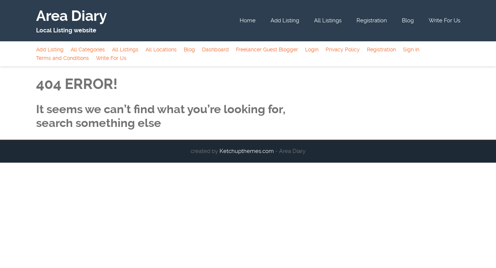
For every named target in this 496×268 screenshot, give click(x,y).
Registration (371, 20)
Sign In (411, 49)
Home (248, 20)
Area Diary (71, 16)
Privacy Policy (343, 49)
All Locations (161, 49)
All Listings (328, 20)
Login (312, 49)
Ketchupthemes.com (247, 151)
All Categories (88, 49)
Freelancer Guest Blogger (267, 49)
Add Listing (285, 20)
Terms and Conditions (62, 58)
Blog (408, 20)
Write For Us (444, 20)
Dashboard (215, 49)
